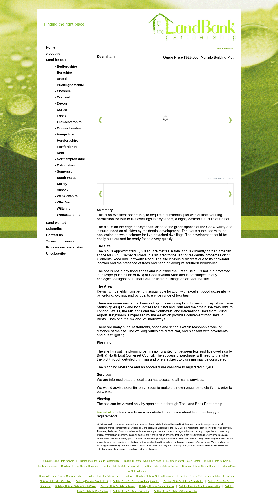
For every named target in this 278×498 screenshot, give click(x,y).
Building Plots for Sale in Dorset (199, 466)
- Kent (59, 153)
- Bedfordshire (66, 66)
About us (53, 53)
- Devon (61, 103)
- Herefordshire (66, 140)
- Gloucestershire (68, 122)
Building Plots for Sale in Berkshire (142, 461)
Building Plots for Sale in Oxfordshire (183, 481)
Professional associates (64, 247)
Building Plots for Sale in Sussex (156, 486)
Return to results (225, 48)
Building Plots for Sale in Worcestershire (175, 491)
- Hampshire (64, 134)
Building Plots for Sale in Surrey (117, 486)
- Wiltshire (63, 208)
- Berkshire (63, 72)
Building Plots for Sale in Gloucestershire (61, 476)
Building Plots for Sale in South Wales (75, 486)
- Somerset (63, 171)
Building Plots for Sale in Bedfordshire (99, 461)
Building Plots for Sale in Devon (161, 466)
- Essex (60, 116)
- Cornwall (63, 97)
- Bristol (61, 79)
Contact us (54, 235)
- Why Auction (66, 202)
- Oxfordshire (65, 165)
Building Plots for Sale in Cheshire (79, 466)
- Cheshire (63, 91)
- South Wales (65, 177)
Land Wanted (56, 222)
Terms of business (60, 241)
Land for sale (56, 60)
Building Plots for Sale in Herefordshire (200, 476)
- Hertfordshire (66, 146)
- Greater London (68, 128)
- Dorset (61, 109)
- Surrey (61, 184)
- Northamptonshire (70, 159)
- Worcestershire (67, 214)
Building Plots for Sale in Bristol (183, 461)
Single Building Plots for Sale (58, 461)
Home (50, 47)
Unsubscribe (56, 253)
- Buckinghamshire (69, 85)
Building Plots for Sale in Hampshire (155, 476)
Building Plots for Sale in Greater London (110, 476)
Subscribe (54, 229)
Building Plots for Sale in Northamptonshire (136, 481)
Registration (106, 412)
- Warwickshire (66, 196)
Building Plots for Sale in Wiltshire (131, 491)
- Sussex (61, 190)
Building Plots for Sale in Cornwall (120, 466)
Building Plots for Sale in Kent (92, 481)
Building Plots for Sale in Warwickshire (199, 486)
